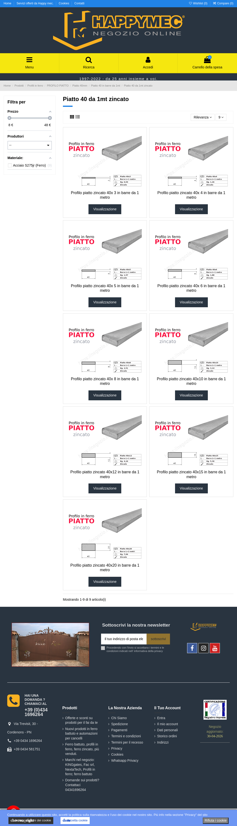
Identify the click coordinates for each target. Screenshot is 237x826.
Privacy (116, 748)
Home (8, 3)
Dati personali (167, 730)
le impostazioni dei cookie (31, 820)
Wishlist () (198, 3)
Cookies (64, 3)
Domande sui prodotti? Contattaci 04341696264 (82, 784)
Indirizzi (163, 742)
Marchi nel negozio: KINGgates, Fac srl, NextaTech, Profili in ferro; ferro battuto (80, 767)
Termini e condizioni (126, 736)
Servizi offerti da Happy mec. (35, 3)
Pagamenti (119, 730)
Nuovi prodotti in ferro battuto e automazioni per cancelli (81, 733)
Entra (161, 718)
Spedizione (119, 724)
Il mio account (167, 724)
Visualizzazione (104, 209)
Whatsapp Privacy (124, 760)
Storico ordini (167, 736)
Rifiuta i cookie (216, 820)
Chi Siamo (119, 718)
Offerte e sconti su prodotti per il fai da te (81, 720)
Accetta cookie (75, 820)
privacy (158, 651)
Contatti (79, 3)
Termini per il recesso (127, 742)
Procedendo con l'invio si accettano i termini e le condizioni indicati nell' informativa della (135, 649)
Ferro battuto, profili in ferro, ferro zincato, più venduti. (82, 749)
